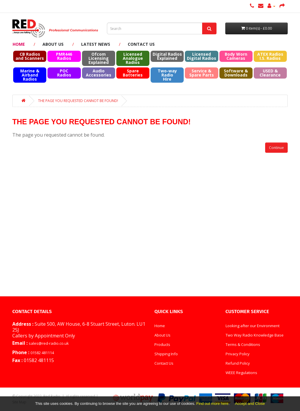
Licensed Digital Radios (201, 56)
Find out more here (212, 403)
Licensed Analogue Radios (133, 58)
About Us (53, 44)
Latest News (95, 44)
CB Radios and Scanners (30, 56)
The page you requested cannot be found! (78, 100)
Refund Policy (238, 363)
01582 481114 (42, 352)
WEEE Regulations (241, 372)
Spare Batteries (133, 73)
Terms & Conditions (243, 344)
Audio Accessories (98, 73)
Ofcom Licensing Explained (98, 58)
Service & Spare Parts (201, 73)
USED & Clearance (270, 73)
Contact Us (141, 44)
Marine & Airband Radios (29, 75)
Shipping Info (166, 353)
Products (162, 344)
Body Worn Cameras (236, 56)
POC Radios (64, 73)
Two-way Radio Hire (167, 75)
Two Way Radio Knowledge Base (255, 335)
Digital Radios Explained (167, 56)
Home (19, 44)
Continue (276, 147)
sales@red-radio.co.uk (49, 343)
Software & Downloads (236, 73)
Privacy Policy (238, 353)
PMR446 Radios (64, 56)
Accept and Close (250, 403)
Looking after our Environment (252, 325)
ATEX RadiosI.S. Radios (270, 56)
